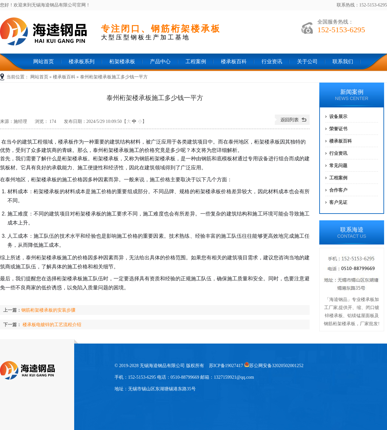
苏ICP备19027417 (226, 365)
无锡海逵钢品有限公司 (48, 33)
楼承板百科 (234, 61)
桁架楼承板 (122, 61)
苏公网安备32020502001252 (273, 365)
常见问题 (338, 165)
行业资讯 (272, 61)
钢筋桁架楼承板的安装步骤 (48, 310)
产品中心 (160, 61)
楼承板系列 (81, 61)
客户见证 (338, 202)
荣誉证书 (338, 128)
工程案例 (195, 61)
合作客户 (338, 190)
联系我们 (342, 61)
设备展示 (338, 116)
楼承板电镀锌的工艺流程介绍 (52, 324)
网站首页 (43, 61)
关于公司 (307, 61)
